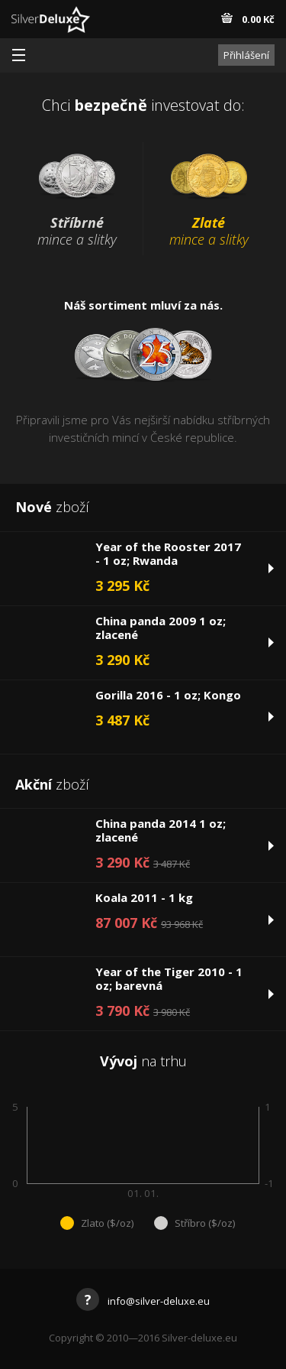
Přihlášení (246, 55)
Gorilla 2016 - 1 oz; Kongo (168, 694)
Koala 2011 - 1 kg (144, 897)
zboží (52, 507)
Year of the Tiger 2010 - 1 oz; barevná (169, 978)
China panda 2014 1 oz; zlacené (160, 830)
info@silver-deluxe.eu (143, 1301)
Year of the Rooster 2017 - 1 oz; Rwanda (168, 553)
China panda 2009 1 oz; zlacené (160, 627)
